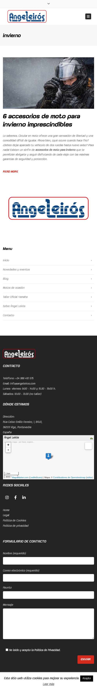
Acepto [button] (87, 678)
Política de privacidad (15, 526)
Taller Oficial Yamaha (15, 297)
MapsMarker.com (20, 477)
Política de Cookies (14, 520)
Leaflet (33, 477)
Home (6, 510)
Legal (6, 515)
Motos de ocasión (14, 288)
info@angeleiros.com (22, 383)
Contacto (8, 315)
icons (39, 477)
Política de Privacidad (47, 650)
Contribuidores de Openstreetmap (69, 477)
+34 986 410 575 (24, 378)
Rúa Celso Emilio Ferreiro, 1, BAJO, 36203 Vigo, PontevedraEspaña (22, 427)
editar (89, 477)
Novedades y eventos (16, 269)
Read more (10, 171)
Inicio (6, 260)
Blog (5, 279)
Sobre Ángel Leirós (14, 306)
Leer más (48, 684)
